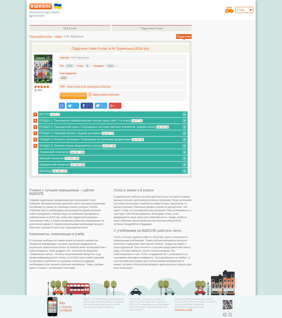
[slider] (41, 86)
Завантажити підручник (106, 94)
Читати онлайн (73, 95)
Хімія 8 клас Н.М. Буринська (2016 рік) (89, 86)
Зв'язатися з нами (183, 309)
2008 (63, 77)
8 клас (69, 28)
